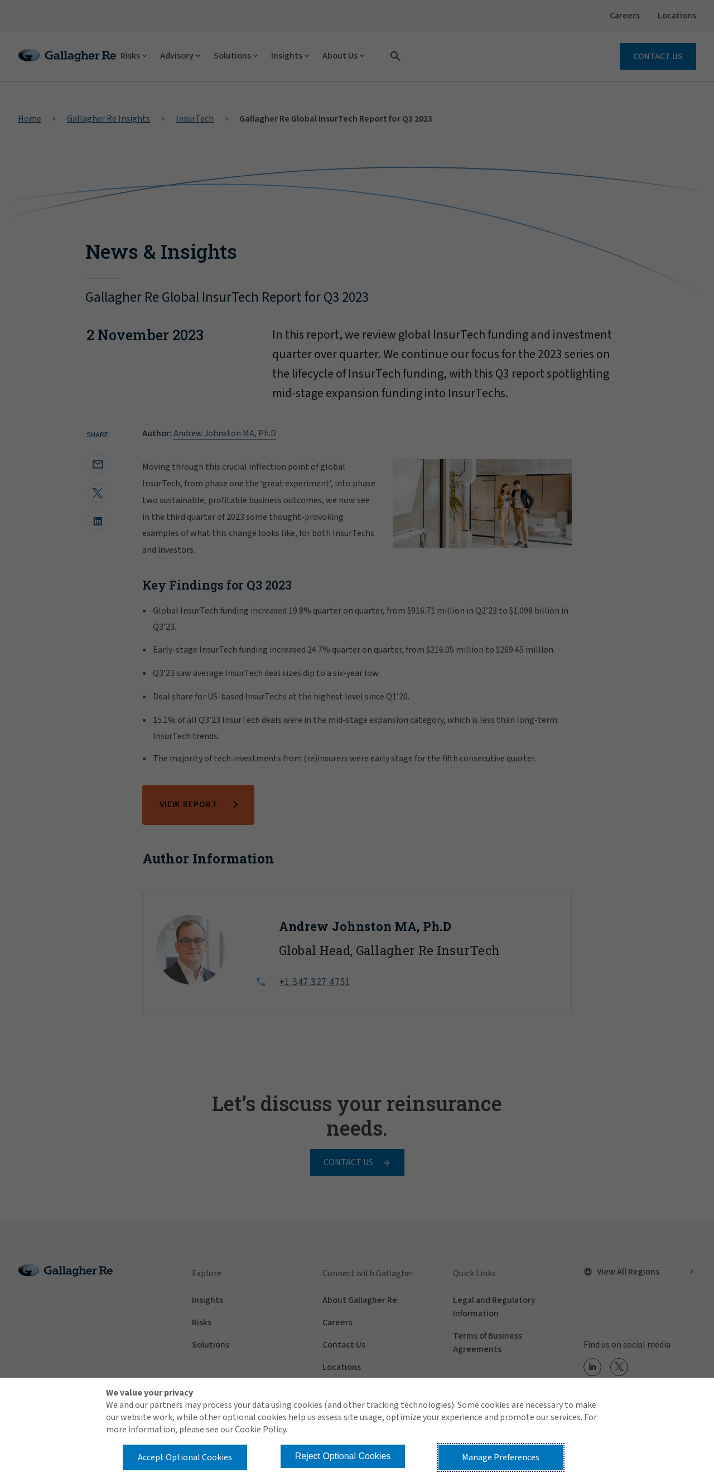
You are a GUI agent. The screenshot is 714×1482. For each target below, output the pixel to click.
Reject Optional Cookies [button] (343, 1456)
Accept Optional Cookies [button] (185, 1457)
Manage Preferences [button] (500, 1457)
